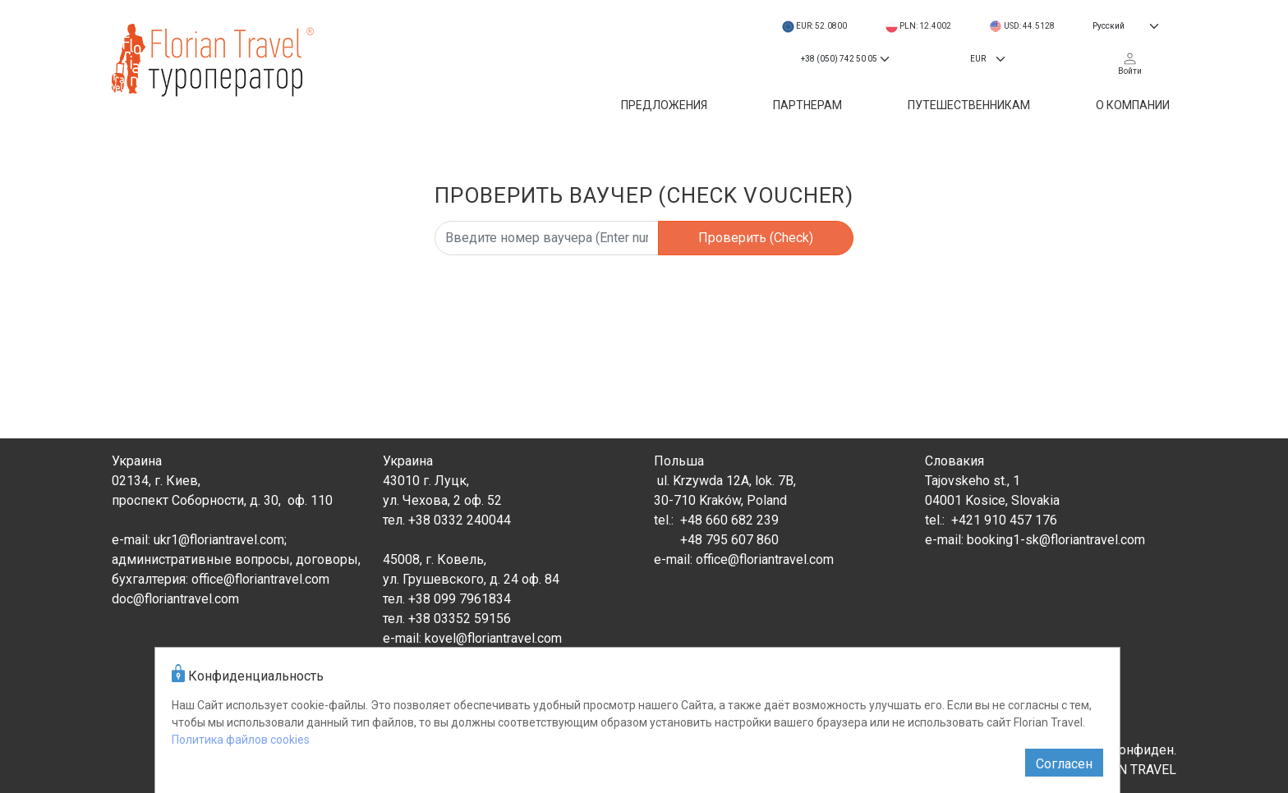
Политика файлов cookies (241, 739)
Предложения (664, 105)
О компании (1133, 105)
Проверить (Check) (755, 237)
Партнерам (807, 105)
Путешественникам (969, 105)
